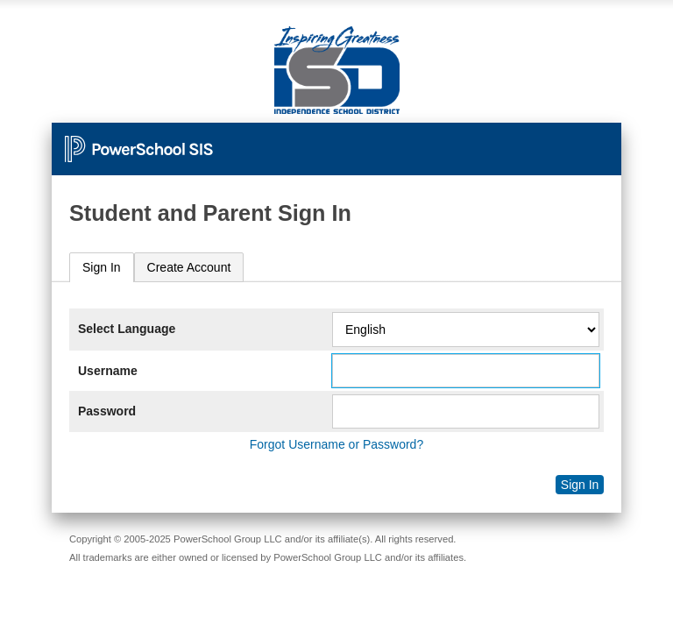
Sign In (580, 485)
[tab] (101, 267)
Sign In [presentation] (101, 267)
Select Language (126, 329)
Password (107, 411)
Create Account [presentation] (189, 267)
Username (108, 371)
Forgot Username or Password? (336, 444)
